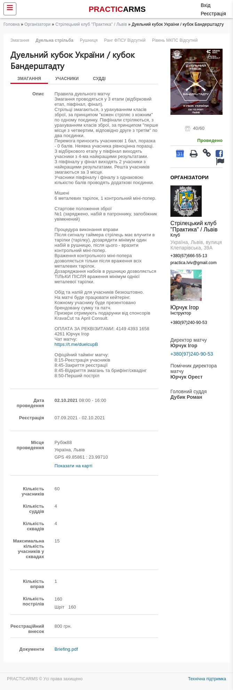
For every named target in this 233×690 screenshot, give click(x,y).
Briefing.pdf (66, 649)
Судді (99, 78)
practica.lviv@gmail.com (193, 262)
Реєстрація (213, 13)
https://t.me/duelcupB (76, 344)
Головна (11, 24)
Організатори (37, 24)
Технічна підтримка (207, 678)
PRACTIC (117, 9)
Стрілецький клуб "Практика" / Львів (91, 24)
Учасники (67, 78)
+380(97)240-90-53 (188, 322)
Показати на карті (74, 465)
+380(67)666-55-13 (188, 255)
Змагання (29, 78)
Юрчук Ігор (184, 307)
